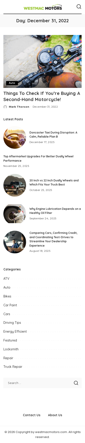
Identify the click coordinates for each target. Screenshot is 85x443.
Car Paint (10, 305)
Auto (12, 83)
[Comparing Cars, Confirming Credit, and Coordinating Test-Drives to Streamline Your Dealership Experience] (14, 242)
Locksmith (11, 349)
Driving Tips (12, 323)
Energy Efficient (15, 331)
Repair (8, 358)
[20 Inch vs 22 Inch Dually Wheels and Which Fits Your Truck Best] (14, 185)
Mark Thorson (19, 106)
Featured (10, 340)
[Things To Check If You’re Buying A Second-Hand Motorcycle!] (42, 61)
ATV (6, 279)
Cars (6, 314)
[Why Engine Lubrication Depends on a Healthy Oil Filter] (14, 213)
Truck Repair (12, 367)
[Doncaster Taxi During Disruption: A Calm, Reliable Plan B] (14, 137)
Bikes (7, 296)
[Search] (79, 7)
